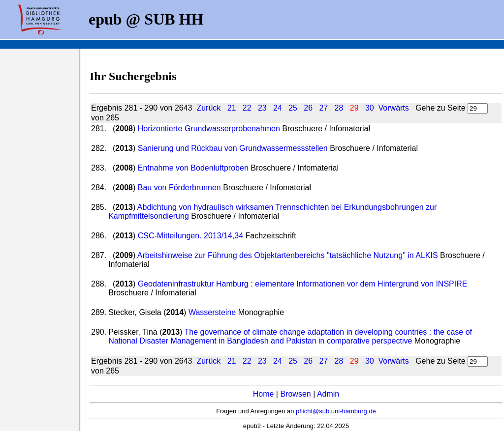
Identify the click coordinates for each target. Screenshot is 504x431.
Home (263, 394)
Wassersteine (212, 312)
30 (369, 108)
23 (262, 108)
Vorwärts (393, 108)
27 (323, 108)
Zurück (208, 108)
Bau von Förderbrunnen (179, 187)
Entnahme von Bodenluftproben (193, 168)
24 (277, 108)
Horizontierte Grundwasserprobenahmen (209, 128)
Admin (328, 394)
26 (308, 108)
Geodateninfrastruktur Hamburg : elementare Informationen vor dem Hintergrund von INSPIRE (303, 284)
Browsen (295, 394)
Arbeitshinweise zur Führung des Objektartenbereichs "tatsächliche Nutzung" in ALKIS (287, 255)
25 (292, 108)
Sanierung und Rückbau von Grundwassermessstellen (233, 148)
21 (231, 108)
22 (247, 108)
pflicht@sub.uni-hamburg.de (336, 411)
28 (339, 108)
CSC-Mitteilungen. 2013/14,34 (190, 235)
